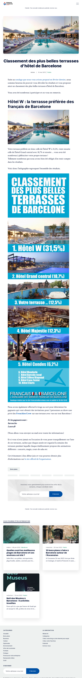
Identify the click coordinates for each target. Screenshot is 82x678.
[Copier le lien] (69, 475)
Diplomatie (6, 643)
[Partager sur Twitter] (12, 475)
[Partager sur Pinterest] (47, 475)
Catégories (46, 636)
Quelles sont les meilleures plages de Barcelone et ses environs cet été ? (21, 552)
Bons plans (13, 469)
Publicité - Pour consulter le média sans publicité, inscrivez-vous (41, 8)
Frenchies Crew (23, 413)
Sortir (4, 660)
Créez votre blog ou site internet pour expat (56, 638)
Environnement (7, 646)
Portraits (5, 650)
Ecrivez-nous (47, 646)
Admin (33, 72)
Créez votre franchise (49, 641)
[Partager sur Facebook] (24, 475)
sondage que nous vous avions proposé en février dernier (40, 79)
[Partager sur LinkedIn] (35, 475)
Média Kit (45, 633)
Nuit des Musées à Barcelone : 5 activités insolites (18, 600)
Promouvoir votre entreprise (11, 655)
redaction (49, 547)
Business (6, 638)
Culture (5, 641)
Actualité (5, 633)
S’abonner (55, 494)
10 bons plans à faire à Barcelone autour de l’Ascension (57, 552)
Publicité (45, 643)
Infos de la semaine (9, 648)
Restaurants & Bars (9, 658)
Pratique (5, 653)
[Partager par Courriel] (58, 475)
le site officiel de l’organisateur (38, 459)
